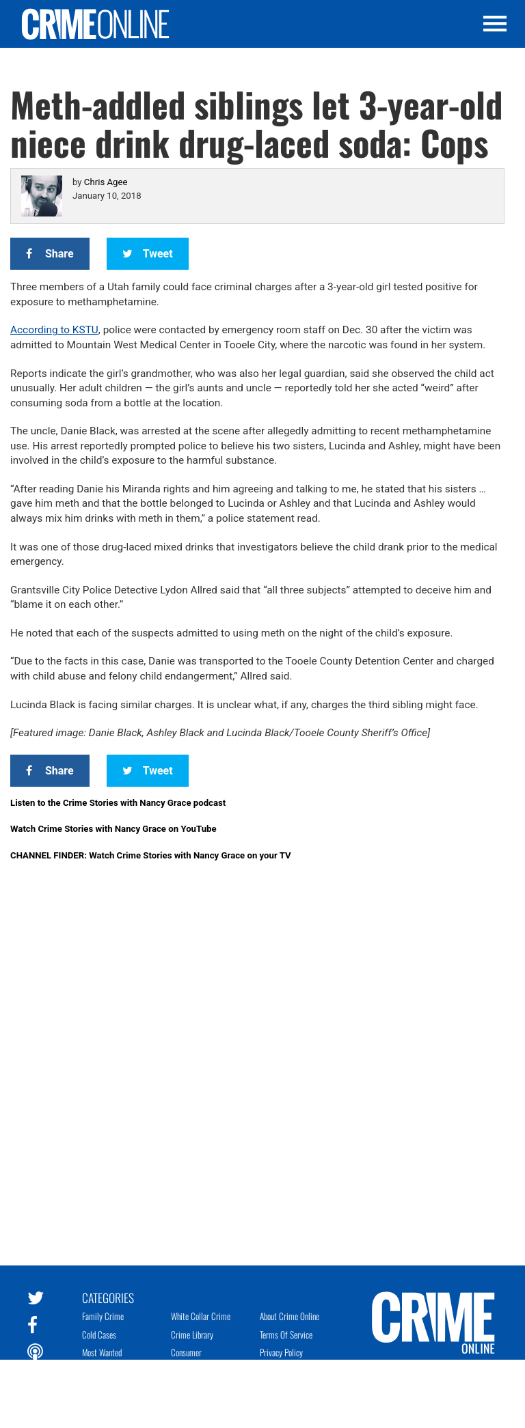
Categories (108, 1296)
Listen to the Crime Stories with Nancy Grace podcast (118, 803)
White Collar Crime (200, 1316)
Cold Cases (99, 1334)
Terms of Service (286, 1334)
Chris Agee (106, 182)
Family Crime (103, 1316)
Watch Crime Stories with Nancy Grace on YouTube (113, 829)
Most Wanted (102, 1352)
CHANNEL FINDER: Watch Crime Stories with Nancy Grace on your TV (150, 855)
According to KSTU (54, 330)
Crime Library (192, 1334)
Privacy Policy (281, 1352)
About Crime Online (289, 1316)
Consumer (186, 1352)
